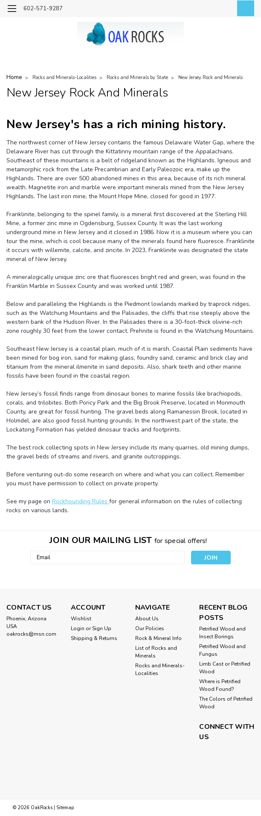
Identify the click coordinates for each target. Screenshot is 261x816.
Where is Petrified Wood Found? (220, 685)
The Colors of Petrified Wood (225, 703)
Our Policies (149, 628)
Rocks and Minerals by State (137, 77)
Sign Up (101, 628)
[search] (205, 9)
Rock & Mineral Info (158, 638)
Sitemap (65, 807)
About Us (147, 618)
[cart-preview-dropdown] (244, 8)
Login (77, 628)
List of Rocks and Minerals (156, 652)
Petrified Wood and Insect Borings (222, 632)
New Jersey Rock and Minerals (210, 77)
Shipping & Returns (94, 638)
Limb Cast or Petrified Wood (224, 667)
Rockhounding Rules (80, 501)
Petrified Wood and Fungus (222, 650)
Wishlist (81, 618)
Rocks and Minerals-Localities (64, 77)
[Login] (224, 9)
